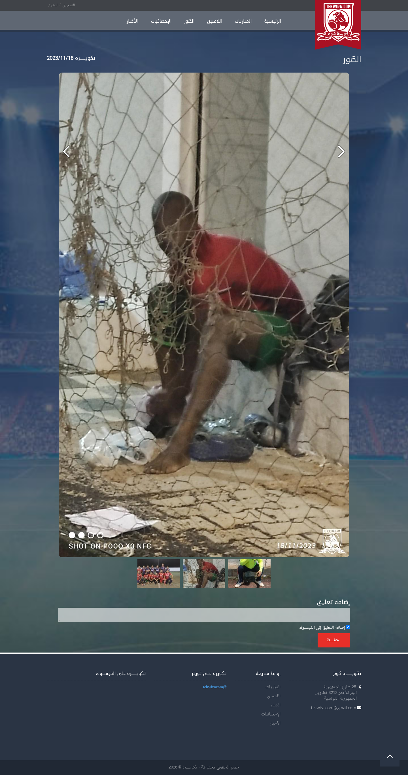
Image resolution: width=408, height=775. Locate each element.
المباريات (243, 21)
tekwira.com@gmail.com (333, 707)
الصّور (189, 21)
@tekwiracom (215, 687)
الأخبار (133, 21)
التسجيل (68, 5)
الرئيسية (272, 21)
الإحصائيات (161, 21)
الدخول (53, 5)
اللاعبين (214, 21)
